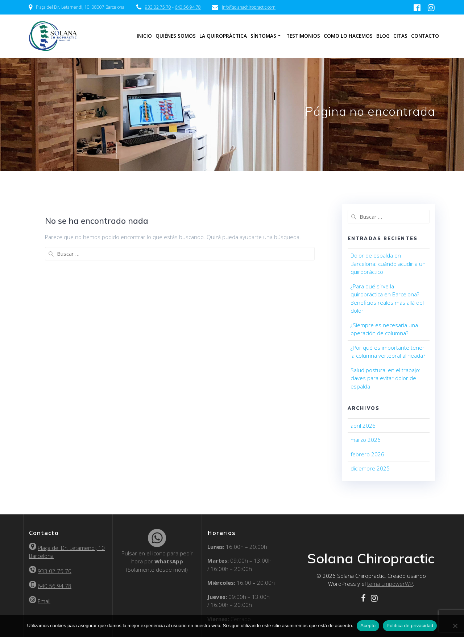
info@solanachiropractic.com (249, 7)
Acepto (368, 625)
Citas (400, 36)
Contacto (425, 36)
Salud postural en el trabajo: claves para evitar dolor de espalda (385, 378)
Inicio (144, 36)
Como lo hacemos (348, 36)
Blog (383, 36)
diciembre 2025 (370, 468)
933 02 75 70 (158, 7)
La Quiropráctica (223, 36)
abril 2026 (363, 425)
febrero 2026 (367, 454)
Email (44, 601)
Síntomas (263, 36)
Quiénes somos (176, 36)
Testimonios (303, 36)
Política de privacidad (409, 625)
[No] (455, 625)
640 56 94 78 (188, 7)
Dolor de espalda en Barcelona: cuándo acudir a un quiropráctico (388, 263)
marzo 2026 (366, 439)
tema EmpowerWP (390, 583)
